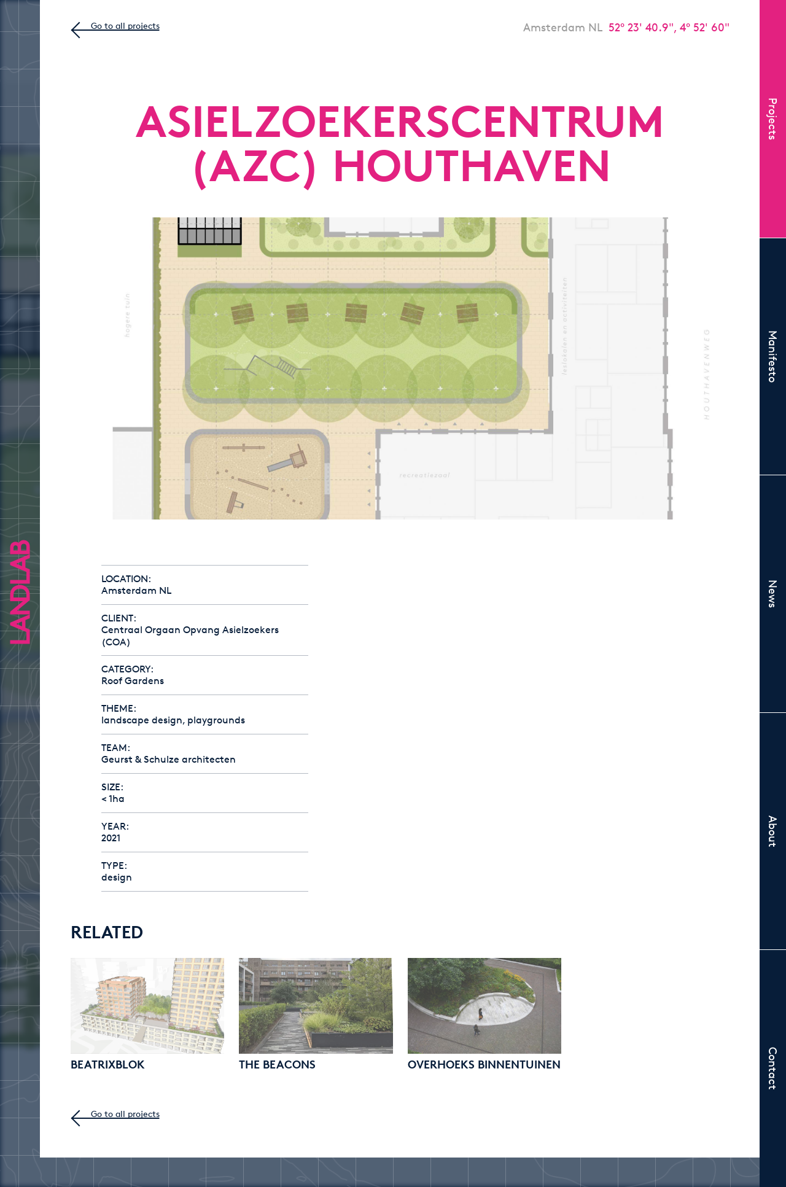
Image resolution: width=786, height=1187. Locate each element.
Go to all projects (125, 25)
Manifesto (773, 356)
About (773, 831)
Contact (773, 1068)
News (773, 594)
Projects (773, 119)
